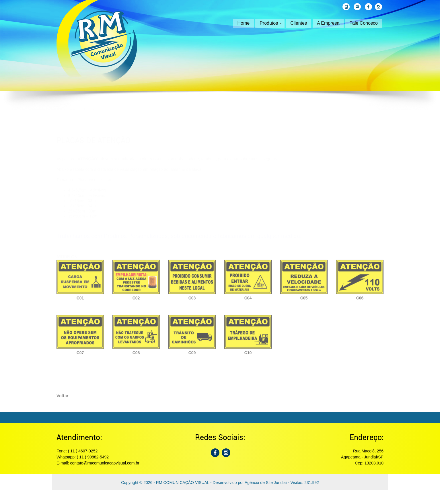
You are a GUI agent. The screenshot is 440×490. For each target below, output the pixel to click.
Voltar (63, 398)
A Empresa (328, 23)
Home (243, 23)
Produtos (271, 23)
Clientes (298, 23)
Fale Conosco (363, 23)
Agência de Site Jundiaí (266, 482)
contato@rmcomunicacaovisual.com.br (104, 463)
